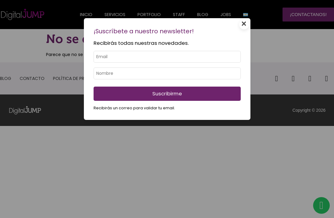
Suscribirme (167, 93)
